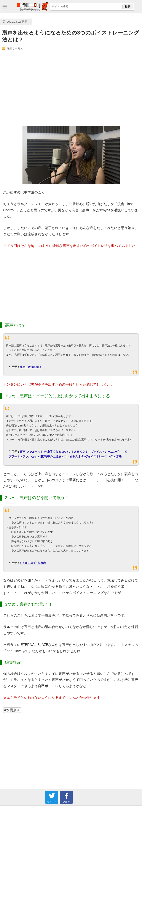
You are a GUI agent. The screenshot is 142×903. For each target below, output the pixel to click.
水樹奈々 (13, 710)
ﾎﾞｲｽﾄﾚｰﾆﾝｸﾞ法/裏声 (33, 563)
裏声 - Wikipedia (30, 367)
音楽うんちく (14, 48)
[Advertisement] (44, 88)
